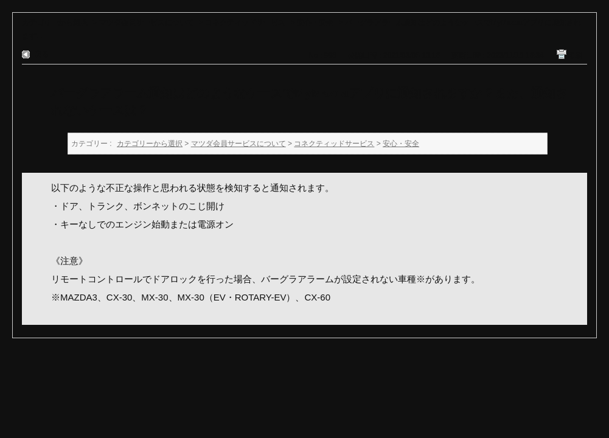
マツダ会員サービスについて (146, 22)
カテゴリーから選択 (55, 22)
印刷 (575, 55)
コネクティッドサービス (245, 22)
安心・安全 (315, 22)
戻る (41, 54)
